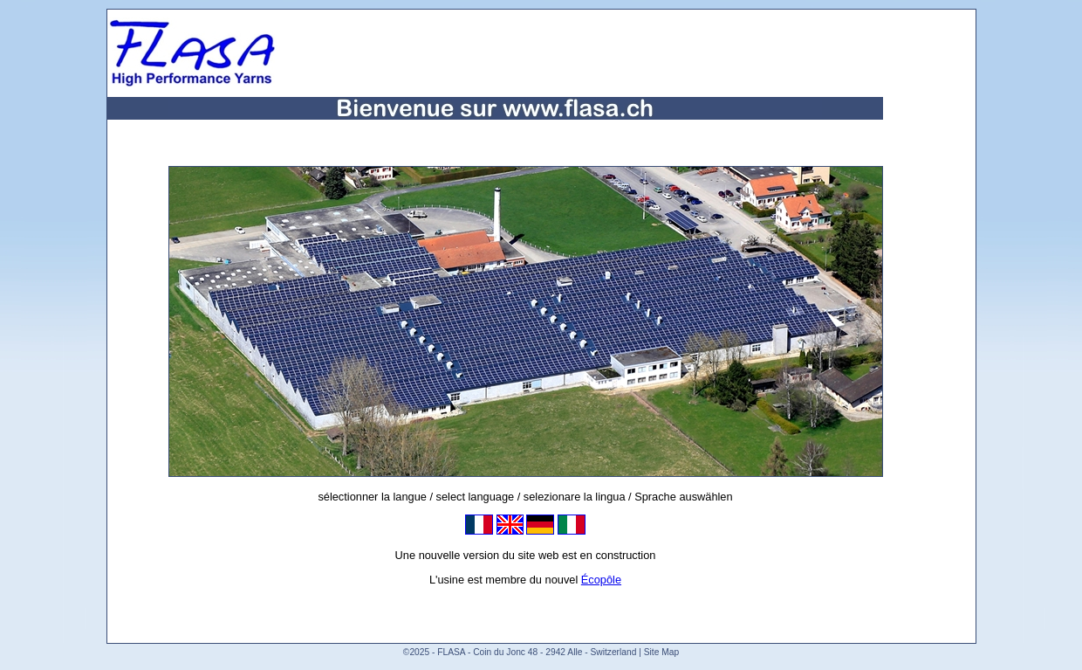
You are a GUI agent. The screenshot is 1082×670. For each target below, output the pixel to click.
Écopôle (601, 579)
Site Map (661, 652)
